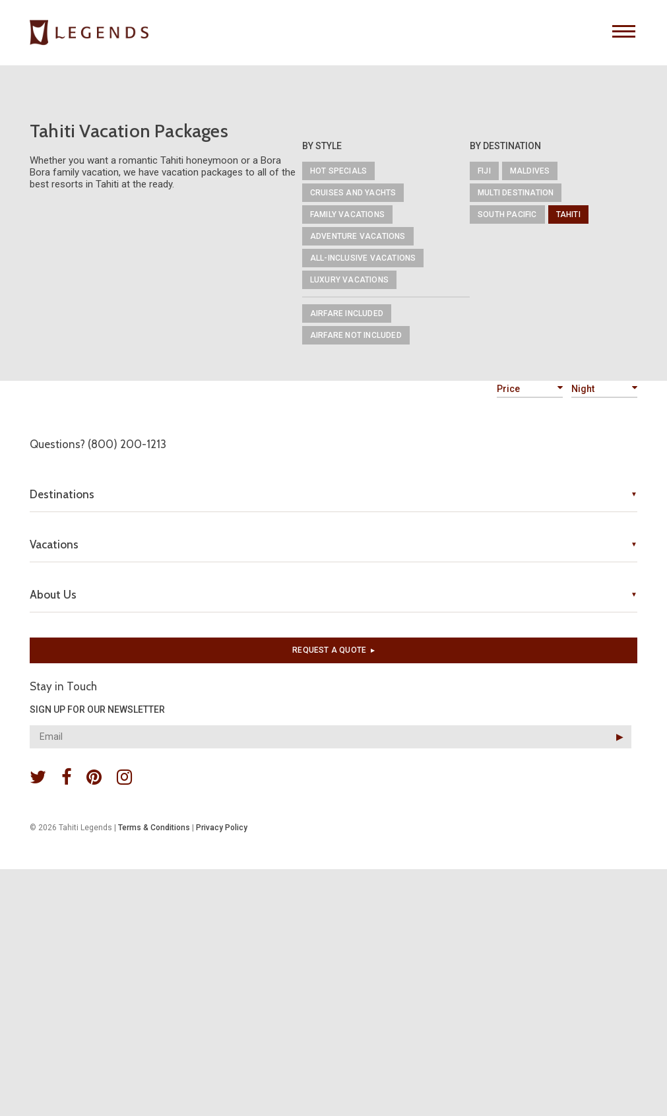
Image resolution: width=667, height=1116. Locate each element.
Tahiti (568, 214)
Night (604, 388)
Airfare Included (346, 313)
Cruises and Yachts (353, 192)
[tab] (333, 494)
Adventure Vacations (358, 236)
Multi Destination (516, 192)
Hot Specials (338, 171)
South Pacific (507, 214)
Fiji (484, 171)
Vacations (54, 544)
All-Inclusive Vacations (363, 258)
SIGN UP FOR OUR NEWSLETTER (97, 709)
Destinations (62, 494)
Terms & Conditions (154, 827)
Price (530, 388)
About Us (53, 594)
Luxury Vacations (349, 279)
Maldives (530, 171)
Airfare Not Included (356, 335)
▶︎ (619, 736)
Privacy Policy (221, 827)
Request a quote (333, 650)
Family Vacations (347, 214)
